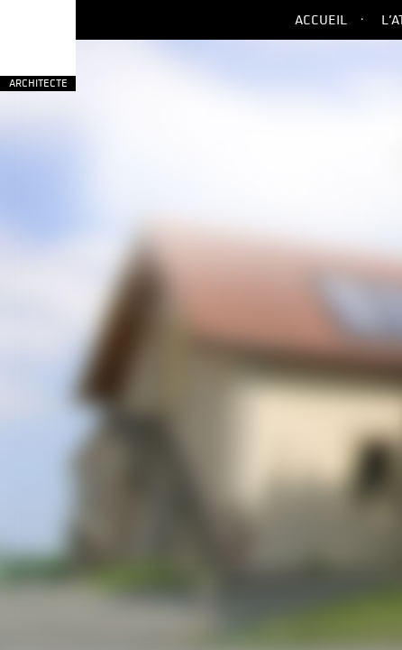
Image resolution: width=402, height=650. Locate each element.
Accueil (321, 20)
